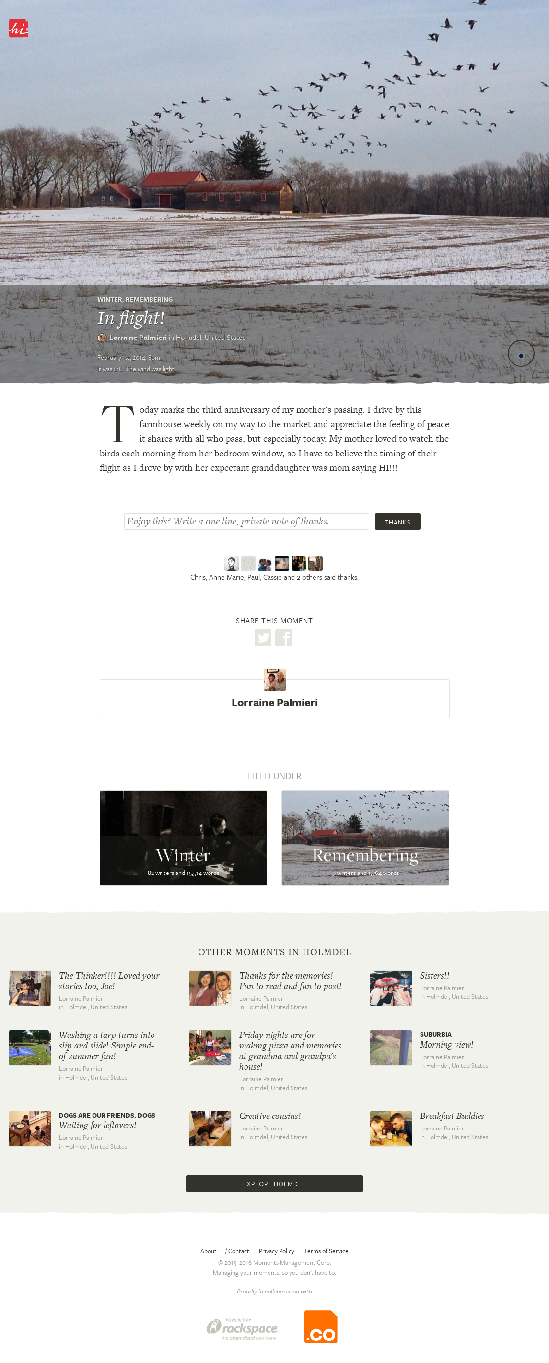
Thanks (398, 522)
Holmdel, (210, 337)
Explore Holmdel (274, 1183)
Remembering (149, 299)
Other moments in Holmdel (274, 952)
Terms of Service (326, 1251)
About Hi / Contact (224, 1251)
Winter (109, 299)
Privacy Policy (276, 1251)
